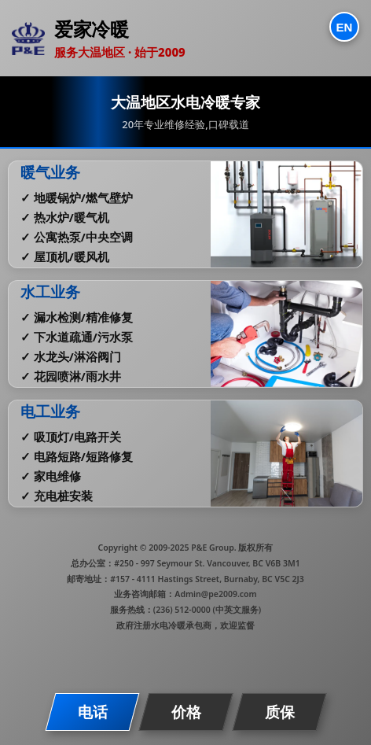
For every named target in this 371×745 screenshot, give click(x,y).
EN (344, 27)
